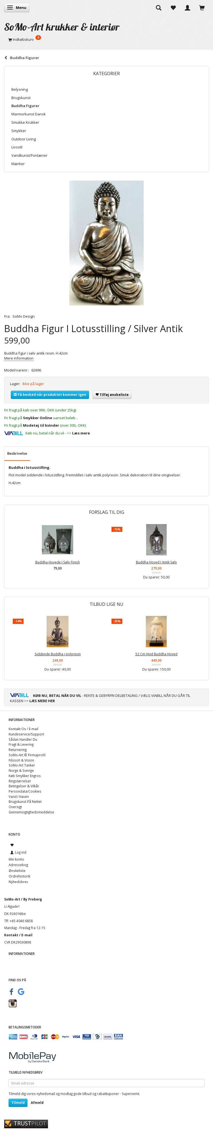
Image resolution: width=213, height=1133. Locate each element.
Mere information (19, 358)
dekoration (139, 474)
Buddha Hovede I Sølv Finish (57, 562)
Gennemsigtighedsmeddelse (31, 812)
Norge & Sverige (21, 770)
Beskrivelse (17, 453)
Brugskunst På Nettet (25, 801)
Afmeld (37, 1102)
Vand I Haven (19, 796)
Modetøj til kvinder (41, 425)
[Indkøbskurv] (106, 39)
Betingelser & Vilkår (24, 786)
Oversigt (15, 807)
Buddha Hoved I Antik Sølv (156, 562)
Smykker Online (37, 417)
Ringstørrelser (20, 781)
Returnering (18, 749)
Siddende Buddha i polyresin (58, 654)
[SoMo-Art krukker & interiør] (62, 27)
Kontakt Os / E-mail (23, 729)
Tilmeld (18, 1102)
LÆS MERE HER (42, 700)
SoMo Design (23, 316)
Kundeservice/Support (26, 734)
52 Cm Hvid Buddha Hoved (156, 654)
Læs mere (81, 433)
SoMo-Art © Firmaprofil (27, 755)
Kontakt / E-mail (18, 935)
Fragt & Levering (21, 744)
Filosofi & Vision (21, 760)
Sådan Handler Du (23, 739)
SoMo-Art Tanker (22, 765)
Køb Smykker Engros (25, 775)
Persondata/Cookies (25, 791)
